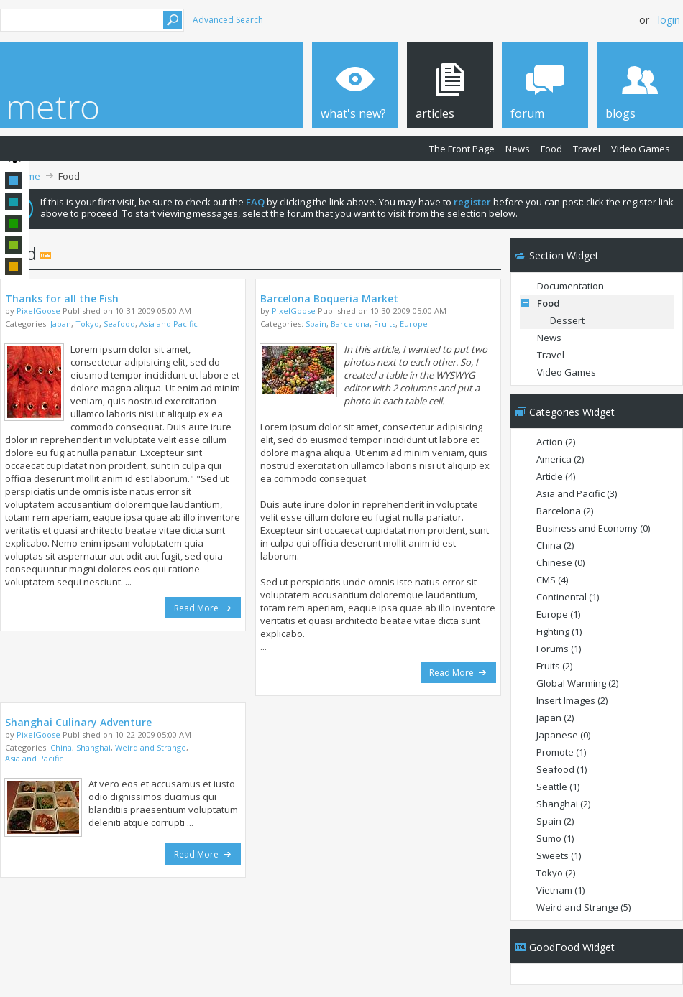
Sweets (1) (558, 855)
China (61, 747)
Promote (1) (561, 752)
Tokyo (87, 323)
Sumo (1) (555, 838)
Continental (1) (567, 596)
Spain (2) (555, 821)
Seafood (119, 323)
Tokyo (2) (555, 872)
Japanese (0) (563, 734)
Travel (586, 148)
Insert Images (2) (572, 700)
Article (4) (555, 476)
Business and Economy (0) (593, 527)
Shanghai (93, 747)
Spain (316, 323)
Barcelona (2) (564, 510)
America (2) (560, 459)
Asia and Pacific (168, 323)
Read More (203, 608)
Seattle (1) (557, 786)
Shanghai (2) (563, 803)
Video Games (640, 148)
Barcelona (350, 323)
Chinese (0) (560, 562)
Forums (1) (558, 648)
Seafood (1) (561, 769)
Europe (414, 323)
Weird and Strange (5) (583, 907)
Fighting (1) (559, 631)
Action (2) (555, 441)
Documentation (570, 285)
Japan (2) (555, 717)
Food (551, 148)
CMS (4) (552, 579)
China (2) (555, 545)
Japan (60, 323)
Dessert (567, 320)
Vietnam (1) (560, 890)
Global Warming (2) (577, 683)
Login (669, 20)
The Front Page (462, 148)
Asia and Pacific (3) (576, 493)
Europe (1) (558, 614)
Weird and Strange (150, 747)
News (517, 148)
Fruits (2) (554, 665)
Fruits (384, 323)
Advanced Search (228, 20)
